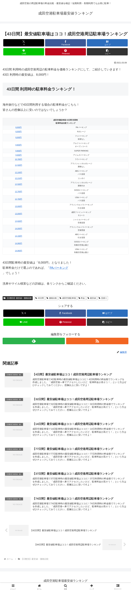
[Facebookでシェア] (65, 42)
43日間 (39, 298)
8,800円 (19, 145)
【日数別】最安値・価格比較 (18, 298)
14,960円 (18, 243)
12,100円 (18, 172)
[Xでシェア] (23, 42)
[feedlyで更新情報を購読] (34, 341)
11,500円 (18, 165)
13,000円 (18, 206)
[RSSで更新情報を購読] (97, 341)
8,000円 (19, 127)
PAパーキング (59, 267)
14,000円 (18, 228)
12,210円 (18, 178)
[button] (107, 51)
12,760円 (18, 191)
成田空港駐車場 (68, 298)
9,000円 (19, 155)
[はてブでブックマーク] (107, 42)
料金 (82, 298)
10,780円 (18, 159)
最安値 (92, 298)
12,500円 (18, 184)
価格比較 (52, 298)
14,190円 (18, 236)
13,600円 (18, 221)
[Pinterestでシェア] (65, 51)
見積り (103, 298)
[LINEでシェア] (23, 51)
